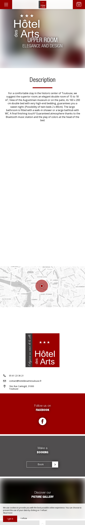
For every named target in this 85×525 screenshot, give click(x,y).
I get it (10, 518)
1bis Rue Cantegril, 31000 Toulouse (21, 387)
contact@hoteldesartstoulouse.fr (25, 380)
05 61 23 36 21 (16, 375)
